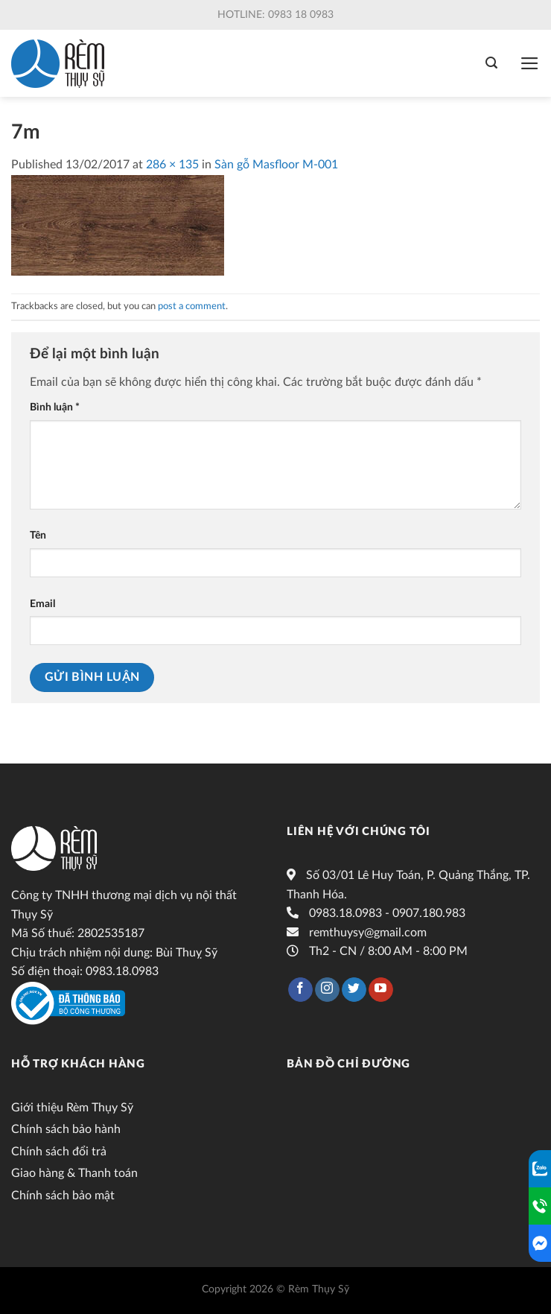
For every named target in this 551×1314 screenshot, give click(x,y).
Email (42, 603)
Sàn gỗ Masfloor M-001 (276, 165)
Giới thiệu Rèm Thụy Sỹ (72, 1108)
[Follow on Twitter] (354, 990)
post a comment (192, 306)
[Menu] (530, 63)
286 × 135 (172, 165)
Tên (38, 535)
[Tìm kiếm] (491, 62)
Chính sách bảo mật (63, 1196)
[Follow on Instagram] (327, 990)
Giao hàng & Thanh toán (74, 1173)
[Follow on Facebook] (300, 990)
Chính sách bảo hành (66, 1129)
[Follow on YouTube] (381, 990)
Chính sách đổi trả (58, 1152)
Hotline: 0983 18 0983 (275, 15)
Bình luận (55, 407)
